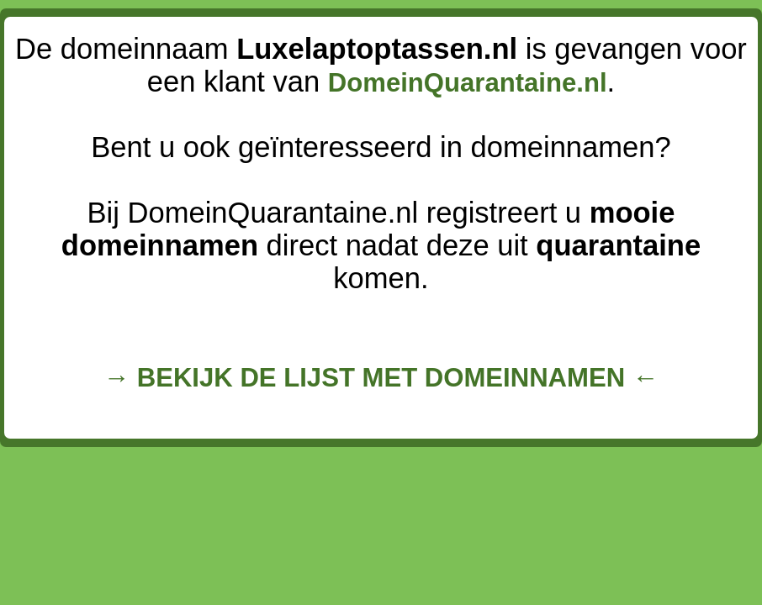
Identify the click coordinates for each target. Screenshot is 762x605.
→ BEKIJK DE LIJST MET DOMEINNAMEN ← (381, 377)
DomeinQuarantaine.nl (467, 82)
